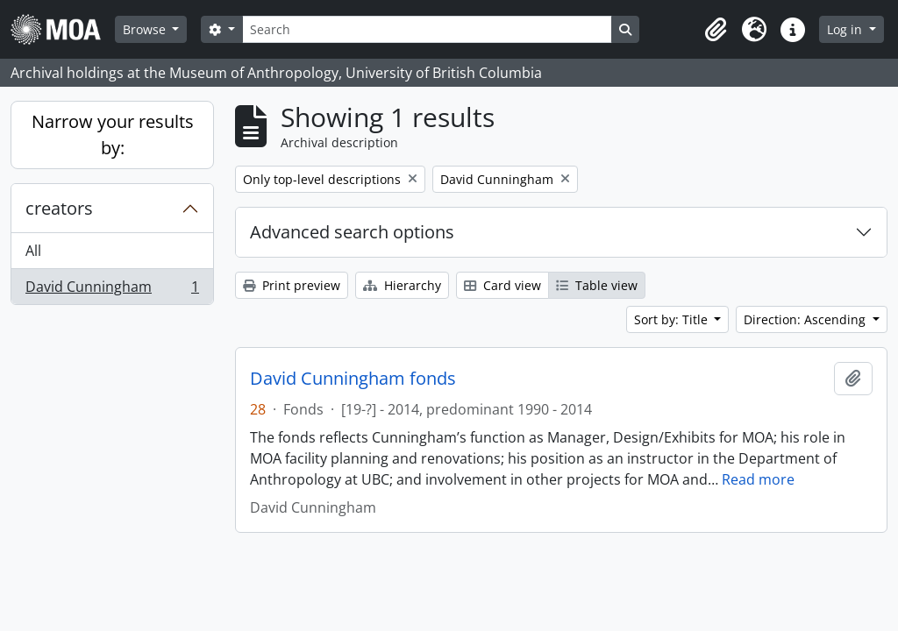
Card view (502, 285)
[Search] (427, 29)
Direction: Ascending (806, 319)
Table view (597, 285)
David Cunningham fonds (353, 378)
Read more (758, 479)
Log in (846, 29)
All (33, 250)
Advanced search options (352, 232)
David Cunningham (112, 290)
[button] (715, 30)
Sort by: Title (672, 319)
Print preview (291, 285)
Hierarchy (402, 285)
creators (59, 208)
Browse (146, 29)
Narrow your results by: (113, 135)
